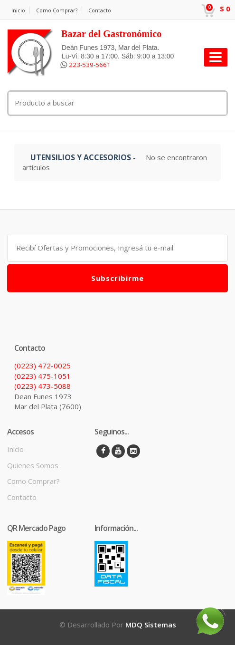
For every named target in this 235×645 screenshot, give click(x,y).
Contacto (99, 10)
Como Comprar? (56, 10)
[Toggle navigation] (215, 57)
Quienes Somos (32, 465)
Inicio (18, 10)
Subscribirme (117, 278)
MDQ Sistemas (150, 624)
